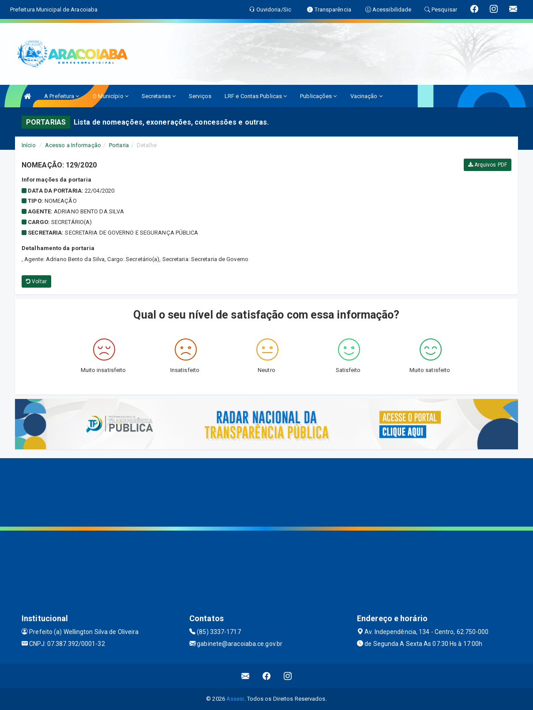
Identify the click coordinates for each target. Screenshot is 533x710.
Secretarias (159, 96)
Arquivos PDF (487, 165)
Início (29, 145)
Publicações (318, 96)
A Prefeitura (61, 96)
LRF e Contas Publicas (256, 96)
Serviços (200, 96)
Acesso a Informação (73, 145)
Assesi (235, 698)
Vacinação (366, 96)
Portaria (119, 145)
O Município (110, 96)
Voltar (36, 281)
